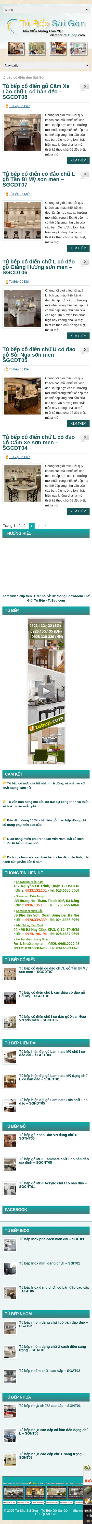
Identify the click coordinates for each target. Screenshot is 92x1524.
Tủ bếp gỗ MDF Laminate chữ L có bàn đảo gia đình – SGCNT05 (54, 1160)
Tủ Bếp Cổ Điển (19, 106)
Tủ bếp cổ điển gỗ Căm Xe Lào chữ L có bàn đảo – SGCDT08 (35, 91)
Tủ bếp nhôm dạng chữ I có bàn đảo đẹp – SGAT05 (53, 1324)
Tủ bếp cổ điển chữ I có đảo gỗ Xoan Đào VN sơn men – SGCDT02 (52, 1018)
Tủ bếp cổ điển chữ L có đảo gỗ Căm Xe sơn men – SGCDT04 (38, 442)
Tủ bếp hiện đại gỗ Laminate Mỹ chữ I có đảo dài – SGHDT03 (52, 1053)
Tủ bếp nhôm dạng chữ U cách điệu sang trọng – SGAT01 (52, 1348)
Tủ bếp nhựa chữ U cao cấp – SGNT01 (50, 1406)
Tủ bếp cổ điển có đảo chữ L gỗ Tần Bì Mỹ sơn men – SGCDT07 (38, 179)
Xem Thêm (78, 160)
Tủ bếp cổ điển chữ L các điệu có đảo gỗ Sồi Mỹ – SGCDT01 (52, 994)
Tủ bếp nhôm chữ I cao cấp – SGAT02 (49, 1371)
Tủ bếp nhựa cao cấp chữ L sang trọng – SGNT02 (51, 1455)
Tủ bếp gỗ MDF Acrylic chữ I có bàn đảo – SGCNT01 (53, 1185)
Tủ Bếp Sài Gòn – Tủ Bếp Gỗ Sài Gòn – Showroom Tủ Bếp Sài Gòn (51, 1512)
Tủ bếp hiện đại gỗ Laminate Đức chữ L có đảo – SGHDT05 (53, 1101)
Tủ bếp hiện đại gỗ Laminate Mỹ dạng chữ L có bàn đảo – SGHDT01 (53, 1077)
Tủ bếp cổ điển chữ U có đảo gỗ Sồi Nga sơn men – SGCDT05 (38, 354)
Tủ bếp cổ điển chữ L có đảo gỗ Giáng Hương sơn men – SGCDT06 (38, 267)
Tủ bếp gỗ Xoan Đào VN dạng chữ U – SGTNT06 (49, 1136)
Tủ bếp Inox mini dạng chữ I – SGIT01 (49, 1263)
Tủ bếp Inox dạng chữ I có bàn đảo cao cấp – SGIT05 (54, 1289)
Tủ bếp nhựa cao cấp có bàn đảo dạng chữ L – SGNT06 (53, 1431)
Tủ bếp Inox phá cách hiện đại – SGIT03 (51, 1239)
